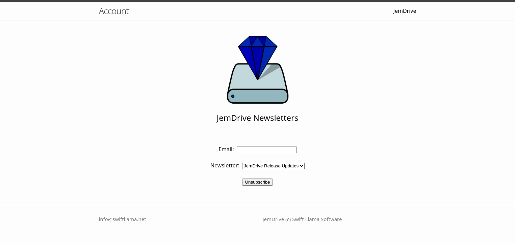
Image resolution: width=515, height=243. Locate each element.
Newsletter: (224, 165)
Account (114, 11)
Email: (226, 149)
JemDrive (404, 11)
